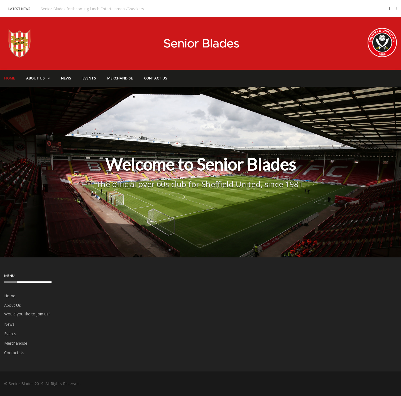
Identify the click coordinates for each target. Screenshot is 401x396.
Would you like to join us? (27, 314)
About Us (35, 78)
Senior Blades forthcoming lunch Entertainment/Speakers (92, 8)
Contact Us (155, 78)
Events (89, 78)
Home (9, 295)
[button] (384, 8)
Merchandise (120, 78)
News (66, 78)
